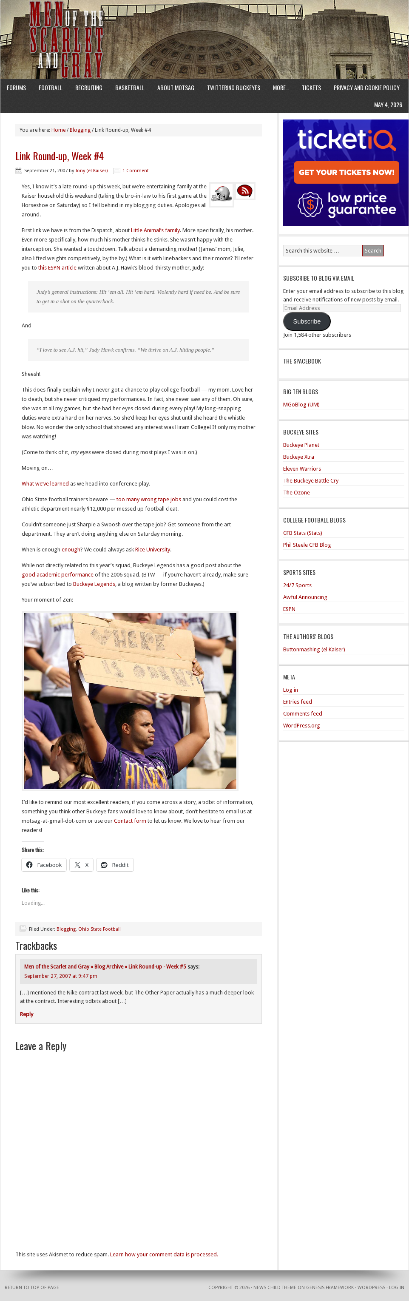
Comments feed (302, 713)
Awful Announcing (305, 597)
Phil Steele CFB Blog (307, 545)
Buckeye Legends (94, 584)
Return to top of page (32, 1287)
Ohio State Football (99, 929)
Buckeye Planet (301, 445)
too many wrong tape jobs (148, 499)
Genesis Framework (330, 1287)
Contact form (130, 821)
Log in (290, 690)
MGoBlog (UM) (301, 404)
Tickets (311, 87)
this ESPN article (57, 267)
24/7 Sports (297, 585)
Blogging (66, 929)
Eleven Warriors (302, 469)
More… (281, 87)
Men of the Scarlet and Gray (204, 23)
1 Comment (135, 170)
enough (71, 549)
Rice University (152, 549)
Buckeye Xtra (298, 457)
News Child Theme (274, 1287)
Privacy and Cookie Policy (367, 87)
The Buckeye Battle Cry (310, 480)
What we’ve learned (45, 483)
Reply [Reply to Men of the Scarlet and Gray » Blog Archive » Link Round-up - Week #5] (26, 1014)
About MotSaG (175, 87)
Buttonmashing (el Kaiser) (314, 649)
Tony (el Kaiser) (91, 170)
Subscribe (307, 321)
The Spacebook (302, 360)
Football (50, 87)
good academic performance (58, 574)
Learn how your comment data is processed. (164, 1254)
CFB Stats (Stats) (302, 533)
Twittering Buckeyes (233, 87)
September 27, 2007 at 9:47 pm (60, 976)
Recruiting (88, 87)
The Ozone (296, 492)
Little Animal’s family (155, 230)
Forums (16, 87)
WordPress (371, 1287)
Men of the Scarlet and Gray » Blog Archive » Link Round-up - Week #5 (105, 967)
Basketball (130, 87)
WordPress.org (301, 725)
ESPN (289, 609)
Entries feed (297, 702)
